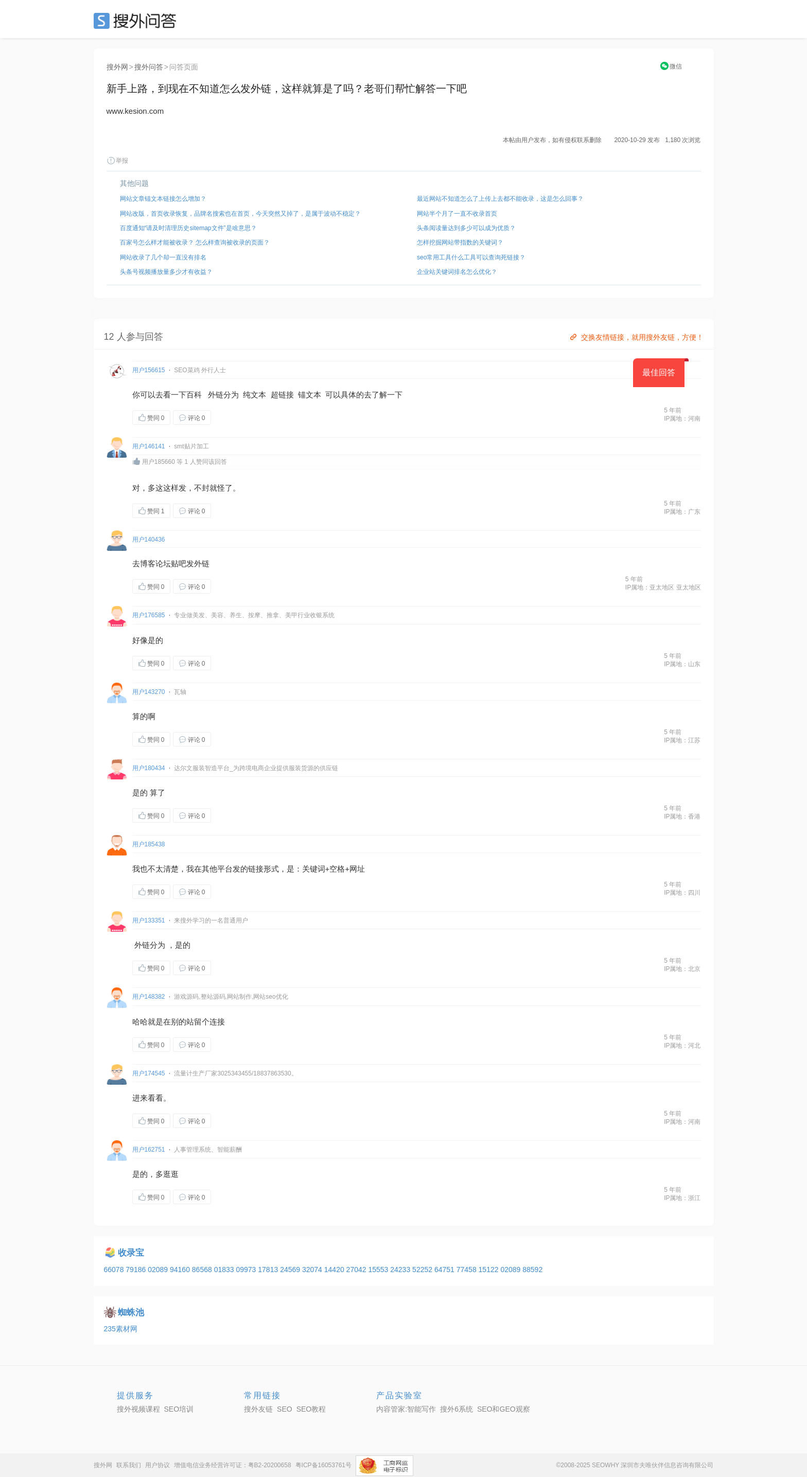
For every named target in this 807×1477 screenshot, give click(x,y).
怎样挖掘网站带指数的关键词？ (460, 242)
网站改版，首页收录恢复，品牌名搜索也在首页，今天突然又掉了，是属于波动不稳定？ (240, 213)
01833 (225, 1269)
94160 (181, 1269)
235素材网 (120, 1329)
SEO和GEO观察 (503, 1409)
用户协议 (157, 1465)
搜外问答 (148, 67)
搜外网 (117, 67)
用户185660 (158, 461)
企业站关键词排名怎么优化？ (457, 271)
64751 (445, 1269)
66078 (115, 1269)
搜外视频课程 (138, 1409)
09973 (247, 1269)
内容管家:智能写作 (406, 1409)
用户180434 (148, 768)
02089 (159, 1269)
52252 (423, 1269)
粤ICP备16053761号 (323, 1465)
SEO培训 (179, 1409)
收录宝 (131, 1253)
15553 (379, 1269)
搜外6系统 (456, 1409)
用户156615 (148, 370)
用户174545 (148, 1073)
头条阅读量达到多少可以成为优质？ (466, 228)
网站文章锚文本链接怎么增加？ (163, 198)
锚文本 (309, 394)
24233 (401, 1269)
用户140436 (148, 539)
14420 (335, 1269)
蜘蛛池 (131, 1312)
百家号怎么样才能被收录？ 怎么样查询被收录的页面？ (195, 242)
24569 (291, 1269)
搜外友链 (258, 1409)
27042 (357, 1269)
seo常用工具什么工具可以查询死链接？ (471, 257)
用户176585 (148, 615)
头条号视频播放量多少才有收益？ (166, 271)
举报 (117, 160)
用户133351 (148, 920)
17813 (269, 1269)
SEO (137, 20)
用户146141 (148, 446)
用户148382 (148, 996)
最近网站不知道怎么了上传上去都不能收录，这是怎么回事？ (500, 198)
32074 (313, 1269)
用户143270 (148, 692)
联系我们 (128, 1465)
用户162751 (148, 1149)
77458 (468, 1269)
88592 (532, 1269)
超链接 (282, 394)
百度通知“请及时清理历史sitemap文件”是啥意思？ (188, 228)
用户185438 (148, 844)
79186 (137, 1269)
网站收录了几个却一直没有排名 (163, 257)
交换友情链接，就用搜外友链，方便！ (636, 337)
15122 (490, 1269)
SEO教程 (311, 1409)
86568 (203, 1269)
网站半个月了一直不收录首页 (457, 213)
